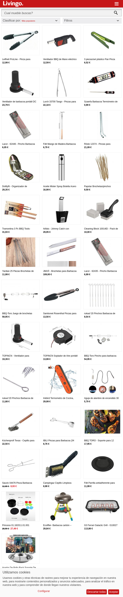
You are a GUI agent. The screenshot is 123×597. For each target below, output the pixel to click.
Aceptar (113, 591)
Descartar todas (96, 591)
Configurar (44, 591)
